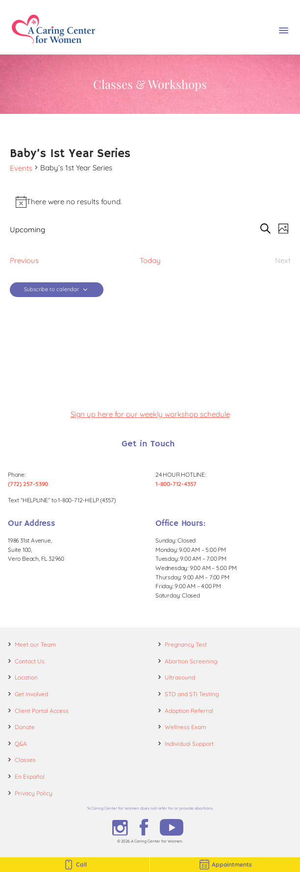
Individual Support (189, 743)
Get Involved (31, 694)
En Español (30, 776)
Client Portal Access (42, 710)
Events (21, 168)
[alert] (150, 202)
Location (26, 677)
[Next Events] (283, 260)
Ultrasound (180, 677)
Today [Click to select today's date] (150, 260)
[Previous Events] (24, 260)
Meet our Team (35, 644)
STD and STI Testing (192, 694)
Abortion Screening (191, 661)
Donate (25, 727)
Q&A (21, 743)
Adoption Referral (189, 710)
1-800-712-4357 (176, 484)
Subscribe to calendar (51, 289)
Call (75, 865)
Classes (25, 759)
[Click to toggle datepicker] (27, 229)
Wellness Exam (185, 727)
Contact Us (30, 661)
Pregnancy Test (186, 644)
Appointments (225, 865)
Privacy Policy (33, 793)
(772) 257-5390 (28, 484)
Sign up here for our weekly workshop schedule (150, 414)
